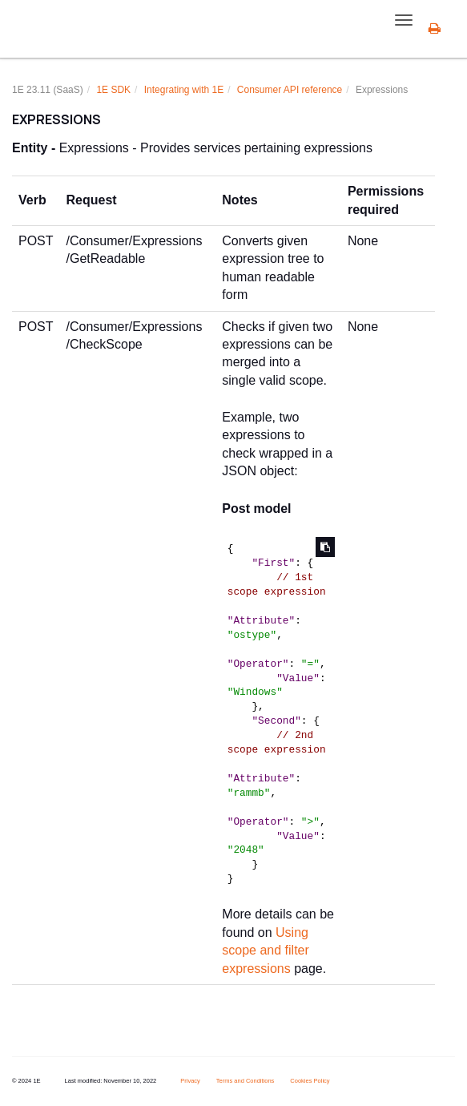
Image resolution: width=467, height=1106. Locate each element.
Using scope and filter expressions (265, 950)
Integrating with (183, 89)
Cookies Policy (309, 1080)
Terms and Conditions (245, 1080)
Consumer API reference (289, 89)
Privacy (190, 1080)
